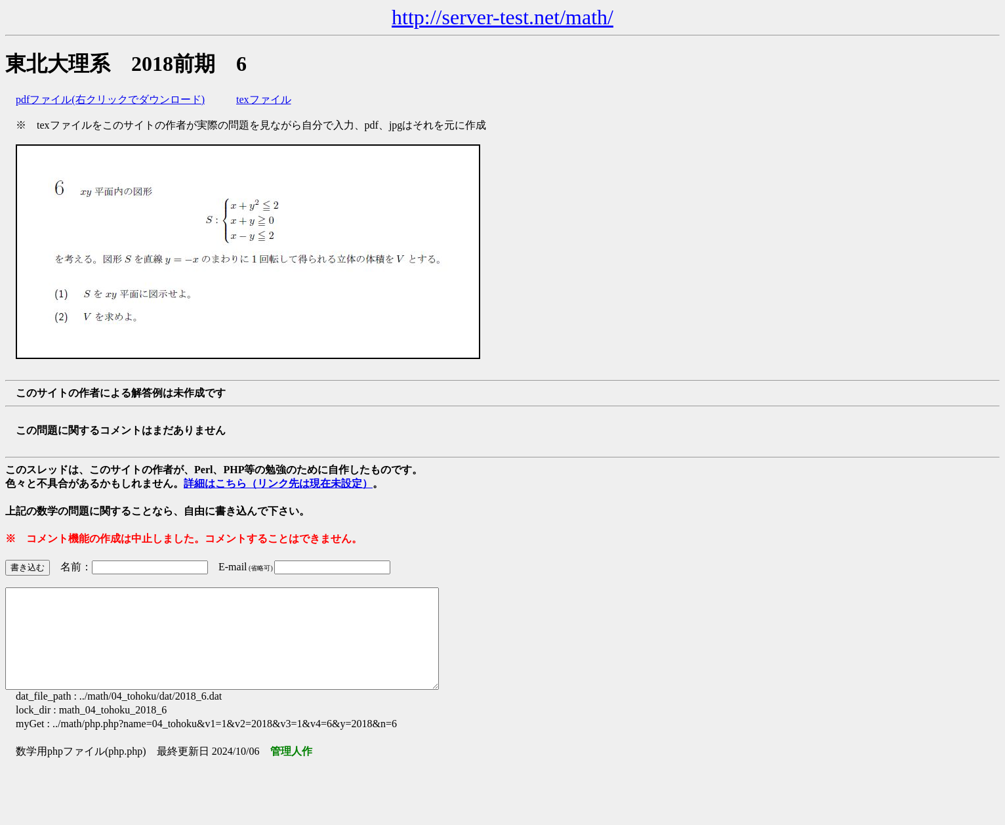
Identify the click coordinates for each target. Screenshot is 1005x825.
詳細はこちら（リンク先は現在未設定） (278, 483)
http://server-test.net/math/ (502, 17)
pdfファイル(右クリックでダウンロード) (110, 99)
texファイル (263, 99)
